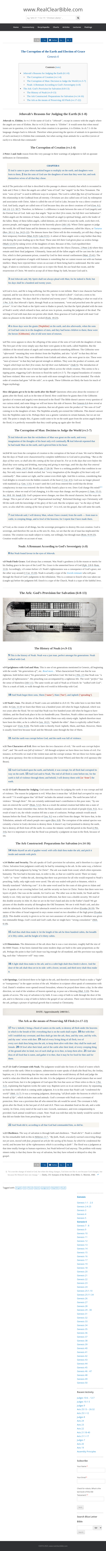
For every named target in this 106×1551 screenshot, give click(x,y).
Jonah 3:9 (20, 495)
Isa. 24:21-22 (22, 232)
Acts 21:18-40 (83, 1432)
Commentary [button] (28, 27)
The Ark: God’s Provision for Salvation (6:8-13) (46, 88)
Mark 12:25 (9, 244)
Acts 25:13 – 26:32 (86, 1409)
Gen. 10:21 (44, 722)
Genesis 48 (82, 1375)
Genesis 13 (82, 1244)
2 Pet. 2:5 (79, 675)
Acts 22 (80, 1428)
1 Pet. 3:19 (8, 302)
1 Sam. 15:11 (94, 491)
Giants (37, 1188)
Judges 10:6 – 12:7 (86, 1397)
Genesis (81, 1196)
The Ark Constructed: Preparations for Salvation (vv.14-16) (55, 96)
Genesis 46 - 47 (84, 1371)
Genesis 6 (82, 1221)
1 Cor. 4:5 (67, 480)
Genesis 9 (81, 1229)
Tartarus (98, 228)
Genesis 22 (82, 1279)
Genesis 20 (82, 1271)
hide (58, 67)
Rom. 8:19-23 (88, 534)
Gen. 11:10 (16, 707)
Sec (44, 40)
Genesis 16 (82, 1256)
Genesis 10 (82, 1233)
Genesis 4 (81, 1214)
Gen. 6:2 (96, 205)
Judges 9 (81, 1405)
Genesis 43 (82, 1359)
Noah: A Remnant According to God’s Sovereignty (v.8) (54, 84)
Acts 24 (80, 1420)
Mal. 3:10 (83, 991)
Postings (88, 27)
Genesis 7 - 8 (83, 1225)
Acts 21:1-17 (83, 1436)
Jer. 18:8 (7, 495)
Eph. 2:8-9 (88, 565)
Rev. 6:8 (56, 820)
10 (13, 495)
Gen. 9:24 (23, 726)
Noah (63, 1188)
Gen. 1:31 (26, 483)
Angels (18, 1188)
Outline (54, 40)
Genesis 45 (82, 1367)
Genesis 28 (82, 1306)
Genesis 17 (82, 1260)
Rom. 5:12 (35, 805)
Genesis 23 (82, 1283)
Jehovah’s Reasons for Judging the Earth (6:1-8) (46, 73)
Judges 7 (81, 1439)
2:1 (12, 209)
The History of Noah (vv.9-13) (41, 92)
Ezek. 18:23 (51, 318)
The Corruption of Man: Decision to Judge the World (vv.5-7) (56, 81)
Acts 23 (80, 1424)
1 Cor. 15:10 (30, 573)
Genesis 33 (82, 1321)
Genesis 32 (82, 1317)
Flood (30, 1188)
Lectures (77, 27)
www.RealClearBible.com (53, 9)
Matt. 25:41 (89, 255)
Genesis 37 (82, 1336)
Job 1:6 (6, 209)
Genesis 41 (82, 1352)
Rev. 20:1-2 (9, 232)
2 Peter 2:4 (86, 247)
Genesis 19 (82, 1264)
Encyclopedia (43, 27)
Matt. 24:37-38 (24, 468)
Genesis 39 (82, 1344)
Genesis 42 (82, 1356)
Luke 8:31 (44, 236)
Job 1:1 (29, 682)
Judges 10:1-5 (83, 1401)
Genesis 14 (82, 1248)
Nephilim (55, 1188)
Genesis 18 (82, 1267)
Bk (38, 40)
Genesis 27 (82, 1302)
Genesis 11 (82, 1237)
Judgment (46, 1188)
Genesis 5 (81, 1218)
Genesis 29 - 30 (84, 1309)
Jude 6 (74, 365)
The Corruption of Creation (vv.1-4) (44, 77)
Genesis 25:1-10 (84, 1290)
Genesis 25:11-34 (85, 1294)
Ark (24, 1188)
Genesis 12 (82, 1241)
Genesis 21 (82, 1275)
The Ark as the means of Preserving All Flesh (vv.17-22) (54, 100)
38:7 (17, 209)
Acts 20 (80, 1443)
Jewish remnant (74, 573)
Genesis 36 (82, 1332)
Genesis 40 (82, 1348)
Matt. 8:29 (32, 236)
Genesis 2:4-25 (84, 1206)
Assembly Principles (86, 1451)
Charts (56, 27)
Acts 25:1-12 (83, 1413)
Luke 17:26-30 (45, 468)
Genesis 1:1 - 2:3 (85, 1202)
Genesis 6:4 (82, 403)
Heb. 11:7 (15, 1093)
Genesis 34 (82, 1325)
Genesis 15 (82, 1252)
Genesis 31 (82, 1313)
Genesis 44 (82, 1363)
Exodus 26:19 (87, 908)
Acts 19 (80, 1447)
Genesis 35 (82, 1329)
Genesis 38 (82, 1340)
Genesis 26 (82, 1298)
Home (16, 27)
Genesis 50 (82, 1382)
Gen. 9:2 (92, 809)
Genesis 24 (82, 1287)
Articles (66, 27)
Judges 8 (81, 1416)
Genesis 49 (82, 1379)
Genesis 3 (81, 1210)
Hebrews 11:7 (41, 1137)
